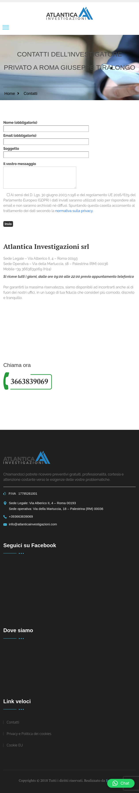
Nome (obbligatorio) (46, 126)
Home (9, 93)
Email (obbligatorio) (46, 139)
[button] (121, 783)
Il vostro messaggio (39, 175)
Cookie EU (15, 745)
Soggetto (46, 152)
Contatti (13, 722)
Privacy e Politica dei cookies (29, 733)
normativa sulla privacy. (74, 211)
